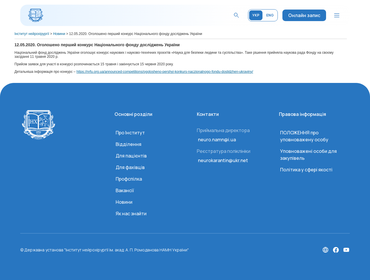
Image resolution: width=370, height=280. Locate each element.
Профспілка (129, 179)
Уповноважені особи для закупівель (308, 154)
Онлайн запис (304, 15)
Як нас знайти (131, 213)
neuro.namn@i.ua (217, 139)
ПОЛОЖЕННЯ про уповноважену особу (304, 136)
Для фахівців (130, 167)
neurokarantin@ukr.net (223, 160)
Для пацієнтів (131, 156)
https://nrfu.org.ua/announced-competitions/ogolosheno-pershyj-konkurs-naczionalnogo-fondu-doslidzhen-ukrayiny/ (165, 72)
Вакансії (125, 190)
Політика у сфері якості (306, 169)
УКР (255, 15)
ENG (270, 15)
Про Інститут (130, 132)
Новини (124, 202)
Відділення (128, 144)
